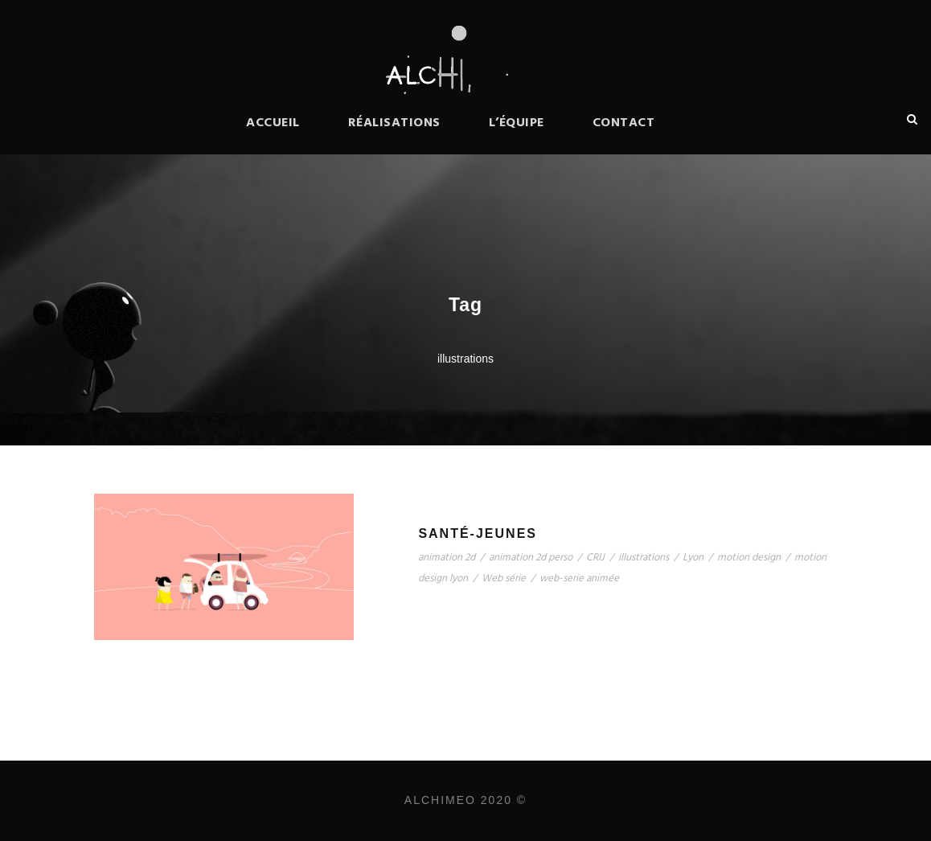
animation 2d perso (530, 557)
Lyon (693, 557)
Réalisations (394, 123)
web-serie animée (579, 578)
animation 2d (446, 557)
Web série (504, 578)
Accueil (273, 123)
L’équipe (516, 123)
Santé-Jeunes (477, 533)
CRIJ (595, 557)
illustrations (643, 557)
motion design (749, 557)
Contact (624, 123)
